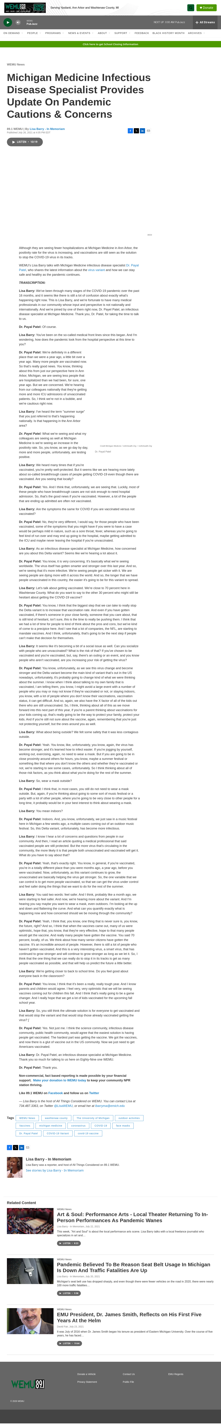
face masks (123, 1128)
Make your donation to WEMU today (60, 1083)
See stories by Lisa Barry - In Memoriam (55, 1173)
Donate (208, 9)
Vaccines (24, 1128)
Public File (128, 1384)
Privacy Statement (87, 1384)
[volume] (18, 25)
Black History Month (169, 35)
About (102, 35)
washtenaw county (56, 1120)
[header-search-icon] (191, 9)
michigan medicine (50, 1128)
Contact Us (129, 1377)
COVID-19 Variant (58, 1136)
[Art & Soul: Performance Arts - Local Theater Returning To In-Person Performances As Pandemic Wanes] (30, 1223)
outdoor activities (129, 1120)
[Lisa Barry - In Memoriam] (14, 1170)
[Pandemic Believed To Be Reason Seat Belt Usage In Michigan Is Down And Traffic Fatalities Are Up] (30, 1274)
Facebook (55, 1095)
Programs (53, 35)
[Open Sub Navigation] (22, 35)
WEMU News (16, 67)
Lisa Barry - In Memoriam (47, 131)
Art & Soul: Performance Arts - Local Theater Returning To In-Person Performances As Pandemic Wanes (132, 1220)
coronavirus (78, 1128)
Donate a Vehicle (86, 1377)
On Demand (11, 35)
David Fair (62, 1329)
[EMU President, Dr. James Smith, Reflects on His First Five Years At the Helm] (30, 1324)
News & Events (79, 35)
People (32, 35)
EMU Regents (175, 1377)
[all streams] (205, 25)
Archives (195, 35)
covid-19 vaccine (88, 1136)
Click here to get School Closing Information (110, 46)
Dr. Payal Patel (28, 1136)
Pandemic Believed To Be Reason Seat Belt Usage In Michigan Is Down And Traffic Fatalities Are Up (133, 1270)
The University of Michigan (93, 1120)
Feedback (142, 35)
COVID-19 (101, 1128)
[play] (8, 25)
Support (120, 35)
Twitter (94, 1095)
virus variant (96, 272)
